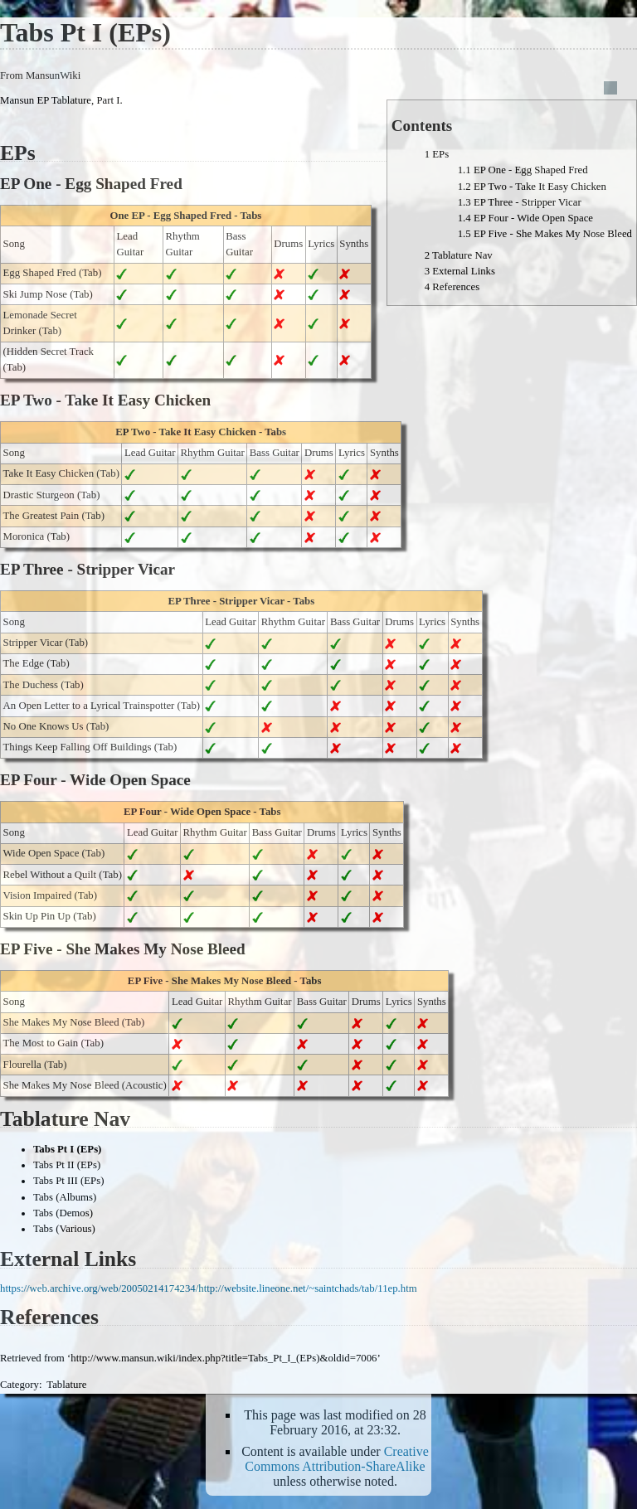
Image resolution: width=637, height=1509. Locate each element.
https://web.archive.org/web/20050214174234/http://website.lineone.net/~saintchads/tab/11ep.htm (208, 1288)
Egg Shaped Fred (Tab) (52, 273)
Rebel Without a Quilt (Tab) (62, 875)
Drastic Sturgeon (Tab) (51, 495)
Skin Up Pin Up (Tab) (49, 916)
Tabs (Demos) (63, 1213)
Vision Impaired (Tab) (50, 895)
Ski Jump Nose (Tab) (48, 294)
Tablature (66, 1384)
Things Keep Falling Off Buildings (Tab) (90, 747)
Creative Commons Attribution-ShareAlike (337, 1458)
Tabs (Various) (64, 1229)
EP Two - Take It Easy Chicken (185, 432)
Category (19, 1384)
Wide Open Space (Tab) (54, 853)
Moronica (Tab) (36, 536)
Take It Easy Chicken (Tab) (61, 473)
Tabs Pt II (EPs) (66, 1165)
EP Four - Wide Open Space (187, 812)
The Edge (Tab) (36, 663)
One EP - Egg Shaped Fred (170, 215)
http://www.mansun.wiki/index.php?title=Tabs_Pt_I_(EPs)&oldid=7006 (224, 1358)
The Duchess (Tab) (43, 685)
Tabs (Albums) (64, 1197)
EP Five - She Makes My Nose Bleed (209, 981)
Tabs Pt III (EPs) (68, 1180)
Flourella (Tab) (35, 1064)
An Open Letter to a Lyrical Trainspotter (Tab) (102, 705)
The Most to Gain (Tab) (53, 1043)
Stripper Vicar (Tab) (46, 642)
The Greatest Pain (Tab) (54, 516)
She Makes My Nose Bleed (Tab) (74, 1022)
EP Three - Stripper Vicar (226, 601)
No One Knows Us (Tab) (56, 726)
